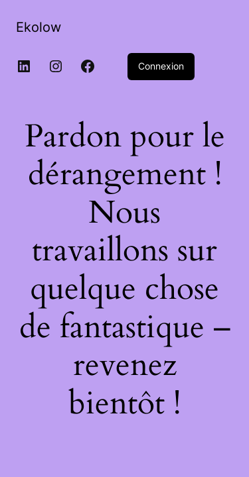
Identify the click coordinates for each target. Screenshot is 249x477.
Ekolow (38, 27)
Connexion (161, 66)
